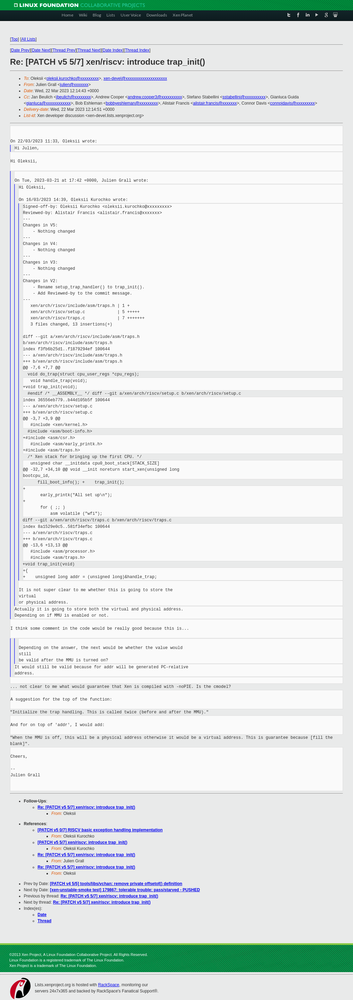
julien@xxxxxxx (74, 84)
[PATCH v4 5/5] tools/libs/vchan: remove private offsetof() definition (116, 883)
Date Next (41, 50)
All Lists (28, 39)
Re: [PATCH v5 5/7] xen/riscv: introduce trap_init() (86, 807)
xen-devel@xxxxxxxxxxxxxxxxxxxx (135, 78)
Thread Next (89, 50)
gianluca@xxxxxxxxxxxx (48, 103)
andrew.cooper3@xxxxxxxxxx (155, 97)
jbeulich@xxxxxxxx (73, 97)
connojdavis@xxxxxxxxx (292, 103)
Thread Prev (63, 50)
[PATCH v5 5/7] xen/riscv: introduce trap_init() (82, 842)
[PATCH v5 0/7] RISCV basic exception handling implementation (100, 830)
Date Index (113, 50)
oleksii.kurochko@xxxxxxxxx (73, 78)
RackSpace (108, 984)
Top (14, 39)
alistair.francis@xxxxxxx (215, 103)
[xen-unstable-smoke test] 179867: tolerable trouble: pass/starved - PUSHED (125, 889)
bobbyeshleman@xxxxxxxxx (132, 103)
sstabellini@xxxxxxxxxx (243, 97)
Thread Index (137, 50)
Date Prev (20, 50)
